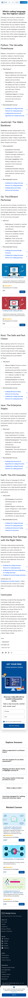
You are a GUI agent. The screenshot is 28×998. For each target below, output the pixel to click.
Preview (22, 292)
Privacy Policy (5, 955)
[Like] (2, 652)
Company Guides (6, 974)
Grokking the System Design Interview (16, 252)
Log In (17, 2)
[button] (9, 2)
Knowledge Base (6, 970)
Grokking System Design (8, 967)
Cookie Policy (14, 992)
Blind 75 (4, 972)
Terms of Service (6, 960)
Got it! (14, 995)
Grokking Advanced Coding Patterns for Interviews (16, 189)
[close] (26, 987)
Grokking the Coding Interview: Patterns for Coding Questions (16, 110)
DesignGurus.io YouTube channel (11, 581)
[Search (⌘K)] (12, 2)
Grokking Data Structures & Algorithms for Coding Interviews (16, 114)
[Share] (11, 652)
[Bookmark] (8, 652)
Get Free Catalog (14, 726)
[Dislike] (5, 652)
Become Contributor (7, 931)
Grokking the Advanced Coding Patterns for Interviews (16, 529)
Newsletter (5, 979)
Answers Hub (5, 976)
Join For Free (23, 2)
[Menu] (2, 2)
